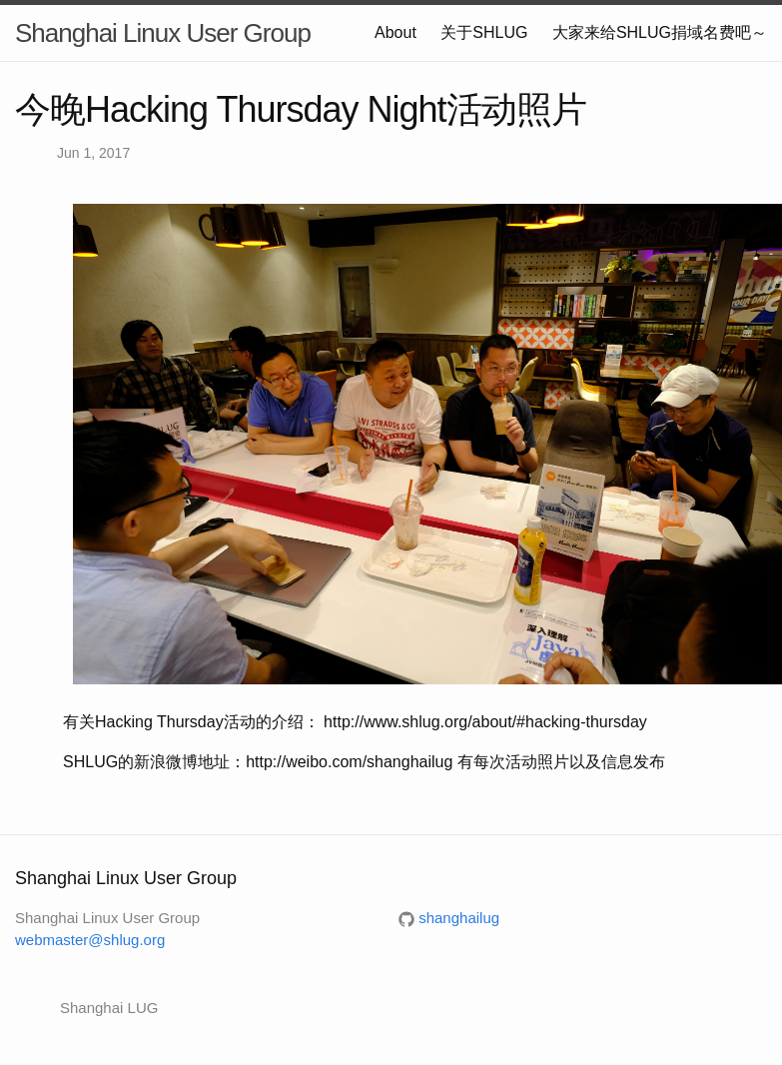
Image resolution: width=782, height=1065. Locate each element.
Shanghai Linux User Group (163, 33)
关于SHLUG (483, 32)
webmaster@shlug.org (90, 939)
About (395, 32)
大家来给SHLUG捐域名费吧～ (659, 32)
